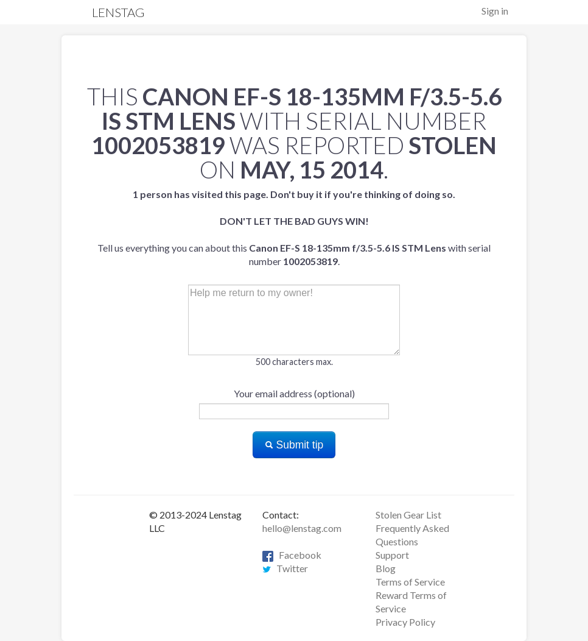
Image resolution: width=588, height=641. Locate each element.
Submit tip (294, 445)
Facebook (291, 555)
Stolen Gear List (408, 514)
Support (392, 555)
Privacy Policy (405, 622)
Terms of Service (410, 581)
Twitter (285, 568)
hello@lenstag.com (301, 528)
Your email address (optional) (294, 393)
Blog (386, 568)
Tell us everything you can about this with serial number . (294, 227)
